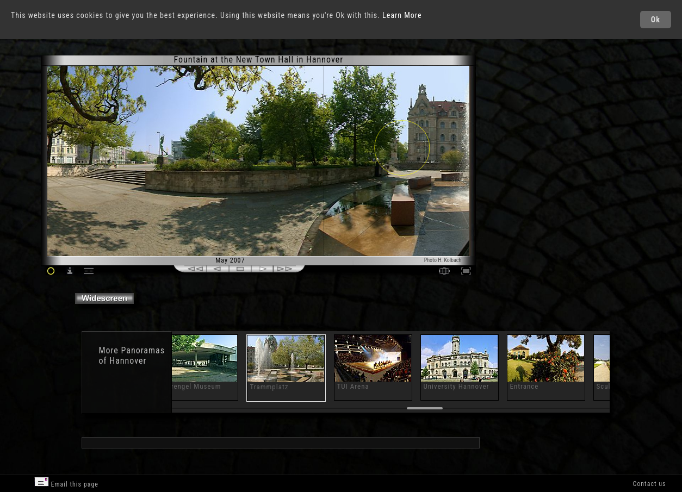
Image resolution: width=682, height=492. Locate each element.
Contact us (649, 484)
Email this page (66, 482)
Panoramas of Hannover (131, 355)
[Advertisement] (522, 147)
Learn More (402, 15)
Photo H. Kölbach (443, 260)
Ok (655, 19)
